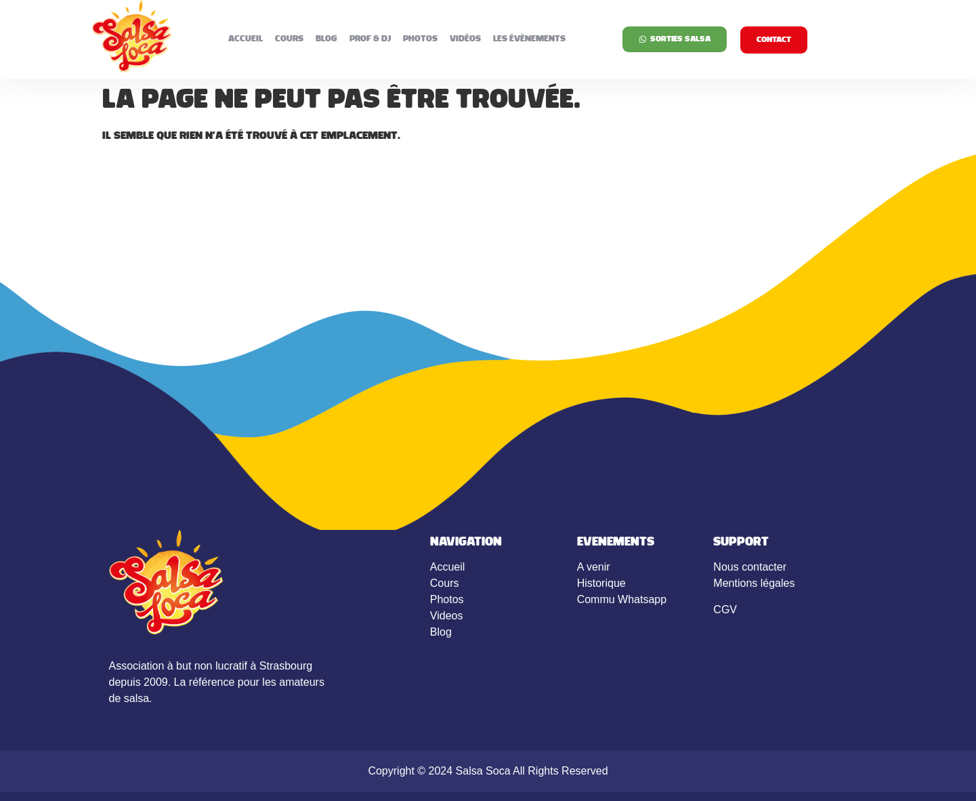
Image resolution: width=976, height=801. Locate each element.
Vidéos (465, 39)
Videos (446, 615)
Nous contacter (749, 567)
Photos (420, 39)
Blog (326, 39)
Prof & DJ (370, 39)
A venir (593, 567)
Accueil (245, 39)
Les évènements (529, 39)
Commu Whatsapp (622, 599)
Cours (289, 39)
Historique (601, 583)
